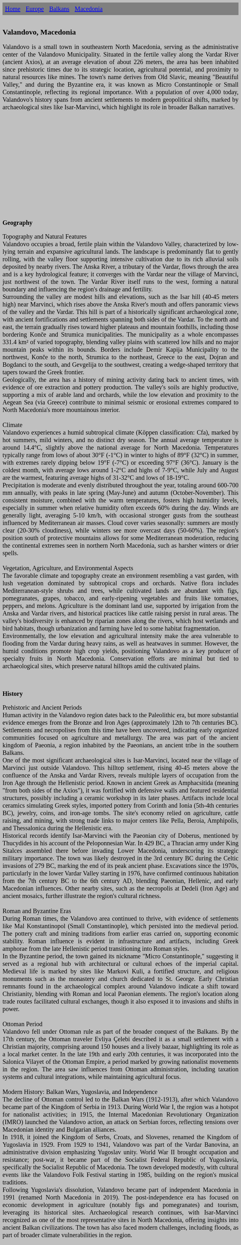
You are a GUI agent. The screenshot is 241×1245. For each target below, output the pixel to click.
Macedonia (89, 8)
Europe (35, 8)
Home (12, 8)
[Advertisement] (120, 169)
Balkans (59, 8)
